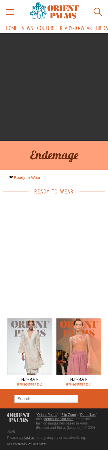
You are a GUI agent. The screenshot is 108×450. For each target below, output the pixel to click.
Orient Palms (47, 415)
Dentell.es (87, 415)
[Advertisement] (54, 87)
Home (11, 28)
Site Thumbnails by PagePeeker (27, 443)
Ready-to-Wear (76, 28)
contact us (27, 438)
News (27, 28)
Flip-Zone (68, 415)
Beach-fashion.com (58, 419)
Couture (46, 28)
